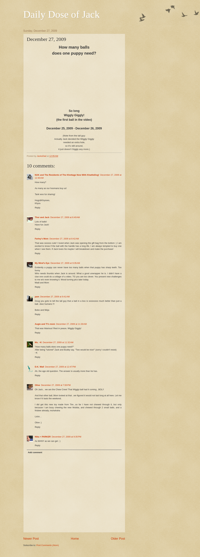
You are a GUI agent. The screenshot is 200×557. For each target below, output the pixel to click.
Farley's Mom (42, 238)
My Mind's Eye (42, 263)
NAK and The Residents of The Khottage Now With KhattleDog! (67, 175)
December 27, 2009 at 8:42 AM (64, 238)
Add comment (35, 452)
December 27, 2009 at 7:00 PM (56, 385)
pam (37, 296)
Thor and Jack (42, 217)
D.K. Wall (39, 366)
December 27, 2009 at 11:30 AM (71, 324)
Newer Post (31, 538)
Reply (37, 207)
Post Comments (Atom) (47, 545)
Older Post (118, 538)
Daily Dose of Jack (61, 14)
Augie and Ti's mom (45, 324)
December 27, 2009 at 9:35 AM (65, 263)
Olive (37, 385)
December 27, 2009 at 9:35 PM (66, 436)
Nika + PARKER (43, 436)
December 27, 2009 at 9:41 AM (55, 296)
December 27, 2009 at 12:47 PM (60, 366)
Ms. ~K (38, 342)
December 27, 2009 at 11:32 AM (58, 342)
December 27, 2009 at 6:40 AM (65, 217)
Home (75, 538)
